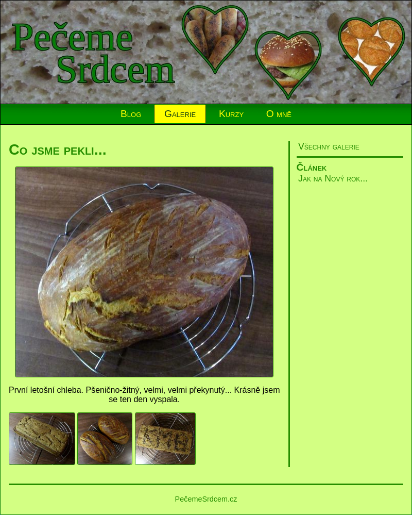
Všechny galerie (328, 146)
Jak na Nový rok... (333, 178)
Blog (131, 113)
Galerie (180, 113)
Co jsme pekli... (58, 149)
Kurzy (231, 113)
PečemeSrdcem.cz (206, 499)
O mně (278, 113)
